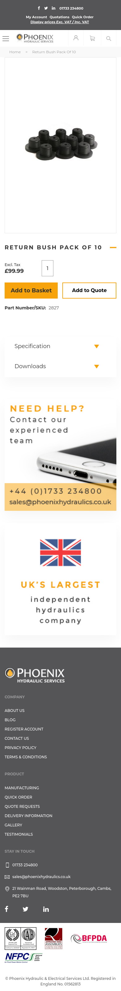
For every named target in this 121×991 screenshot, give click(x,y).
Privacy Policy (20, 747)
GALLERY (13, 825)
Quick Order (83, 17)
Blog (10, 719)
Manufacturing (22, 788)
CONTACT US (17, 738)
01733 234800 (71, 8)
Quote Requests (22, 806)
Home (15, 52)
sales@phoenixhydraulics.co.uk (41, 876)
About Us (15, 710)
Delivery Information (28, 815)
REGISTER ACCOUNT (24, 729)
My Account (36, 17)
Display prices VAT (60, 22)
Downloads (30, 366)
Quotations (59, 17)
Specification (32, 346)
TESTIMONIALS (19, 834)
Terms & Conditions (26, 757)
